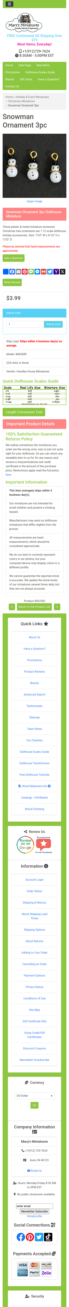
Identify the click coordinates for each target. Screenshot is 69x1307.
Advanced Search (34, 694)
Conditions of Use (34, 998)
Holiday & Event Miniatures (32, 97)
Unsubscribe (34, 1216)
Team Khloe (34, 729)
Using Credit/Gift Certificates (34, 1035)
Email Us (34, 1170)
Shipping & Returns (34, 902)
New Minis (43, 65)
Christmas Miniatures (21, 101)
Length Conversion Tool (24, 412)
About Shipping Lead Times (34, 916)
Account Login (35, 879)
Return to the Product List (34, 606)
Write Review (12, 282)
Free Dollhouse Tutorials (34, 774)
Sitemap (34, 717)
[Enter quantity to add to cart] (25, 324)
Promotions (12, 72)
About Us (34, 637)
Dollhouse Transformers (35, 763)
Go (34, 1105)
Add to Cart (53, 324)
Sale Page (25, 65)
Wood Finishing (34, 809)
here (8, 474)
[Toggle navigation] (9, 4)
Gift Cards (26, 79)
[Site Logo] (34, 22)
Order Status (34, 891)
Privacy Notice (34, 987)
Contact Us (12, 86)
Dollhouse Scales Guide (40, 72)
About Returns (34, 941)
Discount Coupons (34, 1048)
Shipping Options (34, 929)
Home (9, 65)
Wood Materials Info (34, 786)
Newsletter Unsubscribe (34, 1060)
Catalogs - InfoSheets (34, 797)
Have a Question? (49, 79)
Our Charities (34, 740)
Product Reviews (34, 671)
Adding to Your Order (34, 952)
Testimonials (34, 706)
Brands (9, 79)
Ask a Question (13, 258)
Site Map (34, 1010)
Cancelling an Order (34, 964)
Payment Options (34, 975)
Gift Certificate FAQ (34, 1021)
